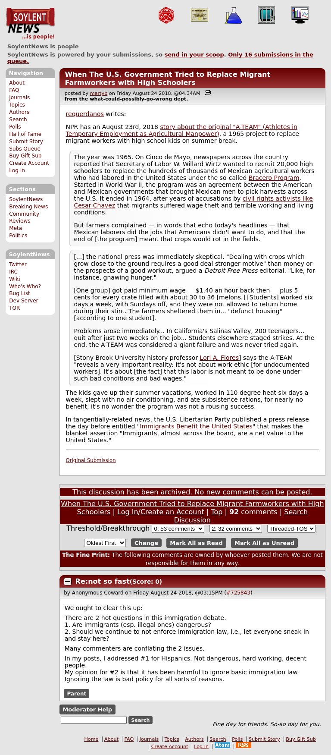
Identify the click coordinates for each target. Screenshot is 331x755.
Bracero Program (274, 177)
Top (216, 512)
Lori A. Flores (219, 357)
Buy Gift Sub (25, 156)
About (17, 83)
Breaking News (28, 207)
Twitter (17, 264)
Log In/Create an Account (160, 512)
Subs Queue (25, 149)
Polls (15, 127)
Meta (15, 228)
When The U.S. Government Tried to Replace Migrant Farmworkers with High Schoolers (167, 78)
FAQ (14, 90)
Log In (17, 170)
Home (91, 739)
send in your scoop (194, 54)
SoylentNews (30, 23)
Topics (17, 105)
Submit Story (26, 141)
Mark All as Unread (264, 543)
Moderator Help (87, 709)
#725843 (238, 593)
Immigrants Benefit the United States (196, 426)
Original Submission (91, 460)
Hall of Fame (25, 134)
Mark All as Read (196, 543)
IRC (13, 272)
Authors (19, 112)
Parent (76, 693)
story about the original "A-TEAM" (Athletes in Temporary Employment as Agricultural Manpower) (181, 130)
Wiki (14, 279)
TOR (14, 308)
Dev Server (23, 301)
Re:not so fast (102, 581)
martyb (98, 93)
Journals (19, 97)
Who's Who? (25, 286)
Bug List (19, 293)
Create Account (29, 163)
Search (18, 119)
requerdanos (85, 113)
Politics (18, 236)
